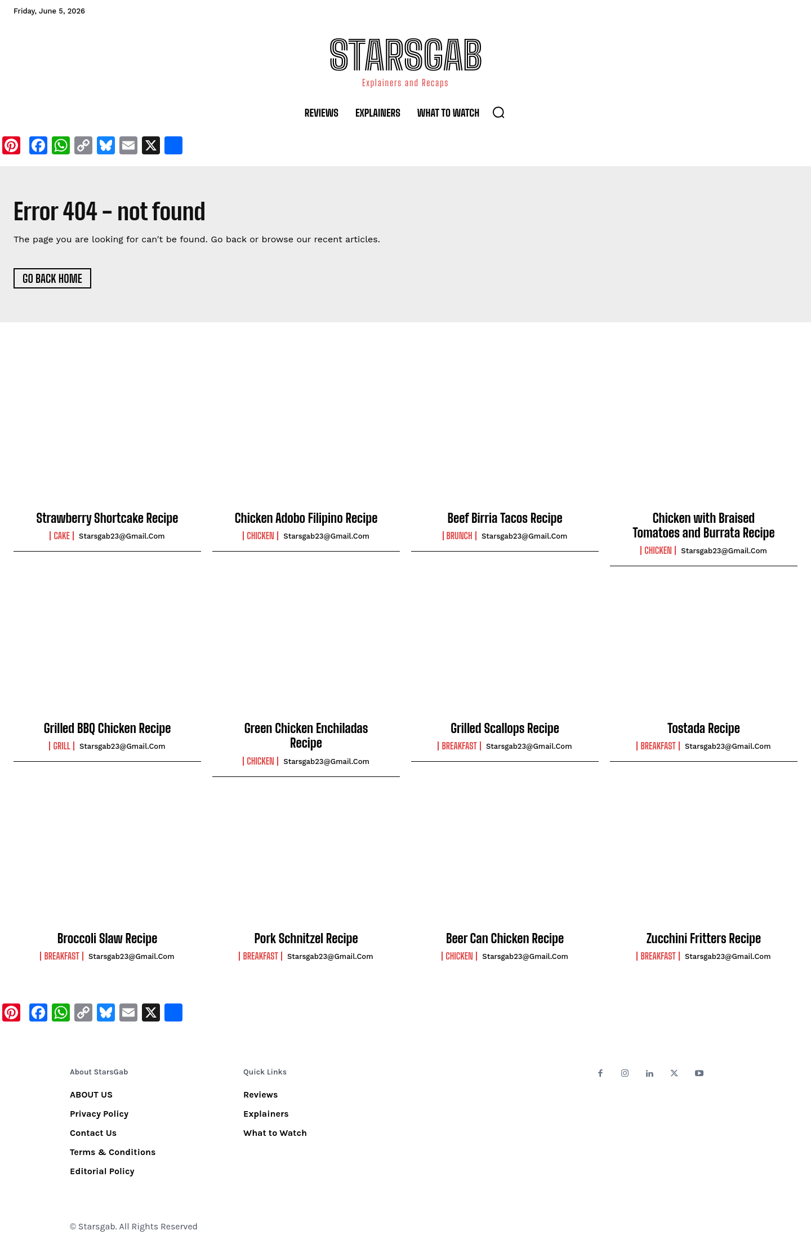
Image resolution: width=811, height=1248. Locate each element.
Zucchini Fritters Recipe (704, 939)
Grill (61, 746)
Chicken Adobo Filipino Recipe (306, 518)
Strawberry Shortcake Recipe (108, 518)
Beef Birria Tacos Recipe (504, 518)
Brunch (460, 536)
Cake (61, 536)
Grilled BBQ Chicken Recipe (107, 728)
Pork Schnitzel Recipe (306, 939)
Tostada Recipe (703, 728)
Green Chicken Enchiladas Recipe (306, 736)
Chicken (260, 536)
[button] (498, 112)
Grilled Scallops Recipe (505, 728)
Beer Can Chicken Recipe (505, 939)
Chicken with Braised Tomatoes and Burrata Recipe (703, 526)
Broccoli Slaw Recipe (107, 939)
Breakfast (459, 746)
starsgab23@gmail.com (122, 536)
